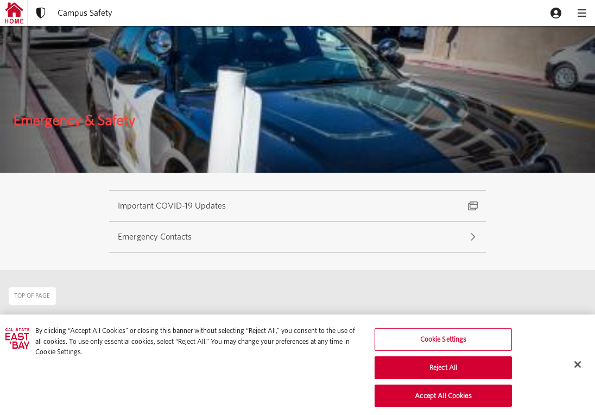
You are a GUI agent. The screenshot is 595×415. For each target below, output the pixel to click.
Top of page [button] (32, 295)
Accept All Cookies (443, 398)
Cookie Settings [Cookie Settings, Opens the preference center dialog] (443, 342)
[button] (556, 13)
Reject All (443, 370)
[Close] (578, 368)
